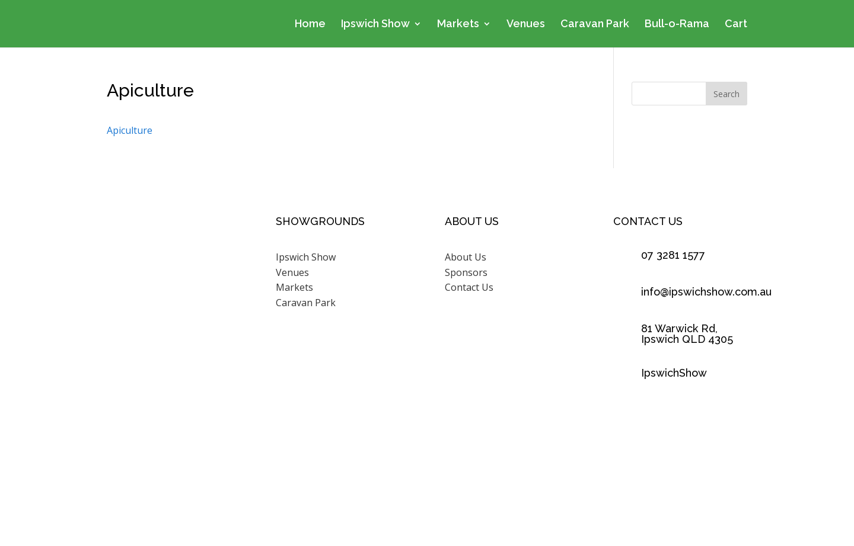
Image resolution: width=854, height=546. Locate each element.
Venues (525, 25)
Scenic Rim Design (571, 489)
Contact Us (469, 287)
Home (310, 25)
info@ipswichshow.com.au (706, 291)
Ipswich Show (375, 25)
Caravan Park (594, 25)
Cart (736, 25)
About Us (465, 257)
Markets (458, 25)
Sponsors (466, 272)
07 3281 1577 (673, 255)
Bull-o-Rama (677, 25)
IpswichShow (674, 373)
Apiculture (129, 130)
